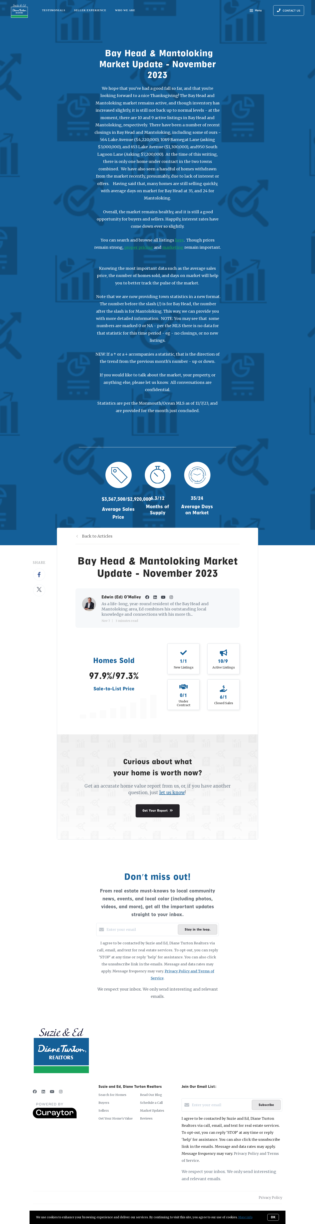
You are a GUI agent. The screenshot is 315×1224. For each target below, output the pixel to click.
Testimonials (53, 10)
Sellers (103, 1111)
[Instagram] (61, 1091)
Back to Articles (97, 536)
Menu (255, 11)
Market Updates (152, 1111)
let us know (172, 792)
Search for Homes (112, 1095)
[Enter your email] (141, 929)
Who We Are (125, 10)
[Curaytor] (55, 1117)
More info (245, 1217)
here (179, 240)
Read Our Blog (151, 1095)
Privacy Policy (270, 1197)
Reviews (146, 1118)
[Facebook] (35, 1091)
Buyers (103, 1103)
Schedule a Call (151, 1103)
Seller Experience (90, 10)
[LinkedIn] (43, 1091)
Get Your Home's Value (115, 1118)
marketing (173, 247)
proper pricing (138, 247)
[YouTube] (52, 1091)
